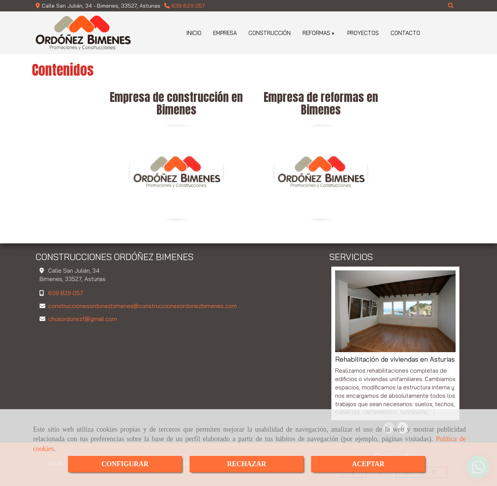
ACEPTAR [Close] (368, 464)
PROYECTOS (363, 33)
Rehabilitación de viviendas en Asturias (395, 359)
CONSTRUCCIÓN (269, 33)
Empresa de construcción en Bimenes (176, 103)
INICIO (194, 33)
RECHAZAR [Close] (246, 464)
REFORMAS (319, 33)
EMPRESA (225, 33)
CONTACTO (405, 33)
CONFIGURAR (125, 464)
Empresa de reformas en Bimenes (321, 103)
